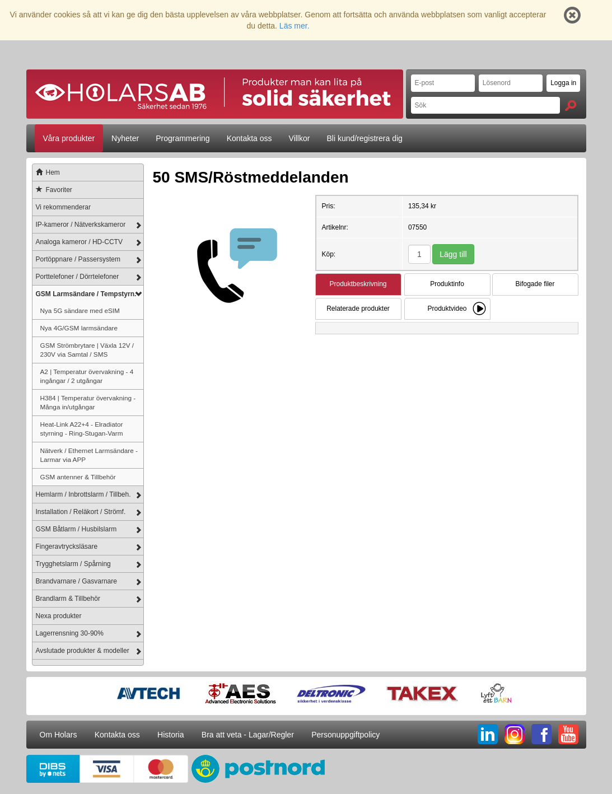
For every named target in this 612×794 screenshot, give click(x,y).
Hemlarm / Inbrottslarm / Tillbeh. (83, 494)
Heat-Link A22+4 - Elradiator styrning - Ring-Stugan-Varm (81, 429)
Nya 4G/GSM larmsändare (79, 327)
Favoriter (52, 190)
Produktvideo (446, 308)
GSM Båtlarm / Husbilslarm (76, 529)
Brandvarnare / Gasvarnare (76, 581)
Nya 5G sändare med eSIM (80, 310)
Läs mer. (294, 25)
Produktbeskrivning (357, 284)
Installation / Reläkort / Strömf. (81, 512)
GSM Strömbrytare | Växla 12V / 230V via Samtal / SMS (87, 350)
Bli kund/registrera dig (364, 138)
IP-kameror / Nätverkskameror (81, 224)
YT (568, 734)
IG (514, 734)
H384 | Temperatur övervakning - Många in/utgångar (88, 402)
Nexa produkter (59, 616)
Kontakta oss (249, 138)
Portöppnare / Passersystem (78, 259)
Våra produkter (69, 138)
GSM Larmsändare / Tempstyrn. (86, 294)
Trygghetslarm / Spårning (73, 564)
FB (541, 734)
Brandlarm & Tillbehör (68, 598)
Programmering (182, 138)
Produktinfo (447, 284)
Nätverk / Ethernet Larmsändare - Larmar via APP (89, 455)
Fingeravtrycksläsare (67, 546)
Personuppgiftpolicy (345, 734)
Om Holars (58, 734)
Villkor (299, 138)
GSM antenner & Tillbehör (78, 476)
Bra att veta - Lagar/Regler (248, 734)
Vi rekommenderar (63, 207)
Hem (46, 172)
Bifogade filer (534, 284)
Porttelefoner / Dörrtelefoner (77, 277)
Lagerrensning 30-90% (70, 633)
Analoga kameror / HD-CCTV (79, 242)
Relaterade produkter (358, 308)
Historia (170, 734)
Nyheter (125, 138)
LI (487, 734)
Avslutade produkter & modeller (82, 651)
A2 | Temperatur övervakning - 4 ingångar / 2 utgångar (87, 376)
